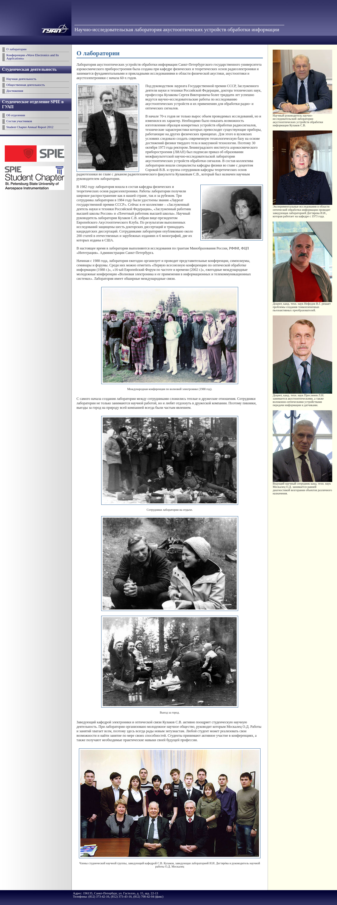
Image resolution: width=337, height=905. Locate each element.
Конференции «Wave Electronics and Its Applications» (32, 57)
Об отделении (15, 115)
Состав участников (19, 121)
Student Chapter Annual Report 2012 (29, 127)
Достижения (14, 90)
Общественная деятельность (25, 85)
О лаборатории (16, 49)
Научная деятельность (21, 79)
